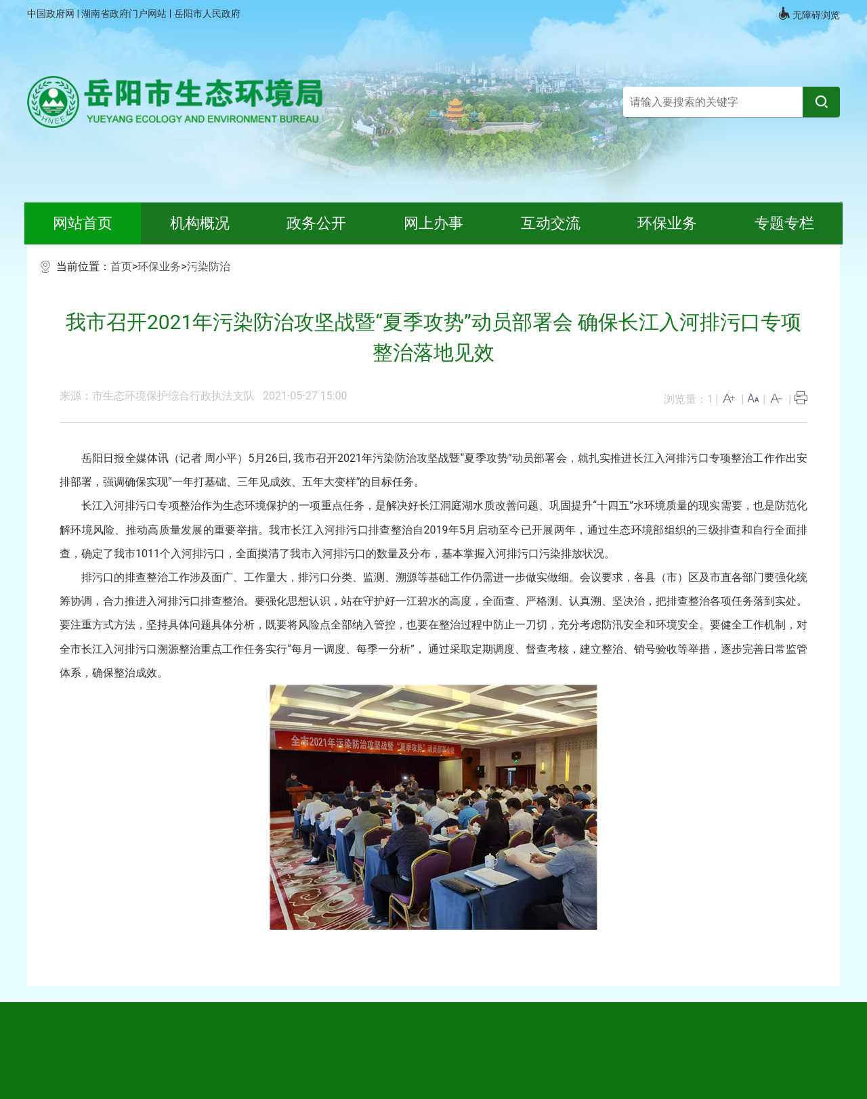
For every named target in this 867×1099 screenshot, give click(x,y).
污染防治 (208, 266)
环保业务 (159, 266)
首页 (121, 266)
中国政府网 (52, 13)
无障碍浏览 (809, 13)
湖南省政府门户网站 (125, 13)
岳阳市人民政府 (207, 13)
